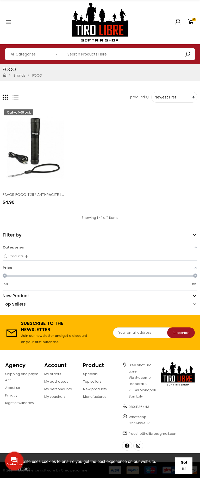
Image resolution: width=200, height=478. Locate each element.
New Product (16, 296)
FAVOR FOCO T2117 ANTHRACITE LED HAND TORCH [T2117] (53, 194)
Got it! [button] (184, 465)
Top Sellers (14, 304)
